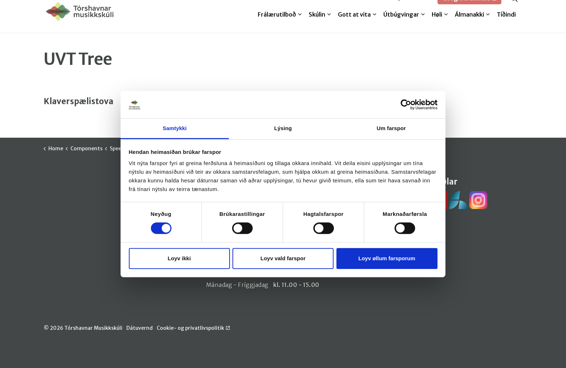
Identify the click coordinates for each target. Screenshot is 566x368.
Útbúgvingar (401, 24)
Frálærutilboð (277, 24)
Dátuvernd (139, 328)
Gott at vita (354, 24)
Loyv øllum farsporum (386, 258)
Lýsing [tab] (283, 128)
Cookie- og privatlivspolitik (193, 328)
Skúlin (317, 24)
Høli (437, 24)
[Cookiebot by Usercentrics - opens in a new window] (405, 104)
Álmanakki (469, 24)
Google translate (469, 8)
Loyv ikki (179, 258)
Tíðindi (506, 24)
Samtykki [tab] (175, 128)
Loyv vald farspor (282, 258)
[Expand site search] (514, 8)
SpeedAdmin (413, 8)
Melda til (375, 8)
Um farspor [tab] (391, 128)
